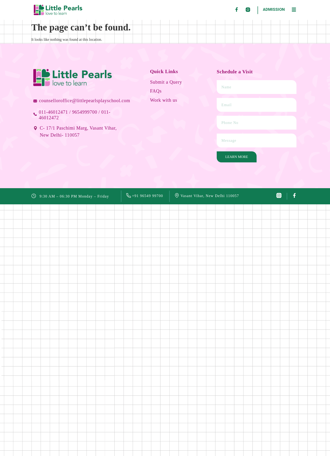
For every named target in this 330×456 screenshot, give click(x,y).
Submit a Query (166, 82)
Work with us (163, 100)
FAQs (156, 90)
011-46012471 (53, 112)
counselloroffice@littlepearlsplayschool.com (84, 100)
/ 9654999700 (83, 112)
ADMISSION (274, 9)
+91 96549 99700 (147, 196)
